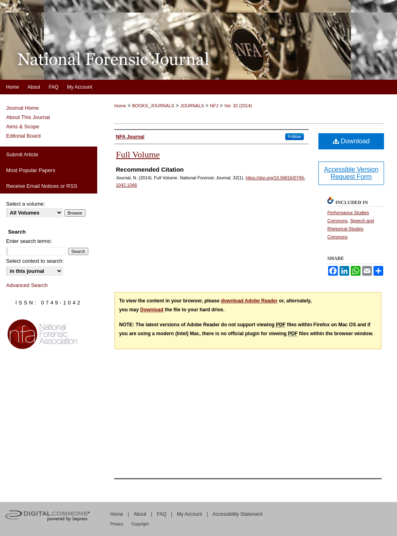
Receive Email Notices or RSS (41, 186)
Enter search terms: (29, 241)
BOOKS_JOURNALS (153, 105)
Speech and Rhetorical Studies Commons (350, 228)
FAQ (161, 514)
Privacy (117, 524)
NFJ (214, 105)
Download (351, 141)
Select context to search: (35, 261)
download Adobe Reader (249, 301)
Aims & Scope (22, 126)
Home (120, 105)
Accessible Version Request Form (351, 173)
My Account (189, 514)
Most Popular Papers (30, 170)
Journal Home (22, 108)
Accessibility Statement (238, 514)
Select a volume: (25, 204)
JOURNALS (192, 105)
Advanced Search (27, 285)
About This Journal (28, 117)
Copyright (140, 524)
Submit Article (22, 154)
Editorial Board (23, 136)
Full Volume (138, 154)
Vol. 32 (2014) (238, 105)
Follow (294, 136)
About (140, 514)
